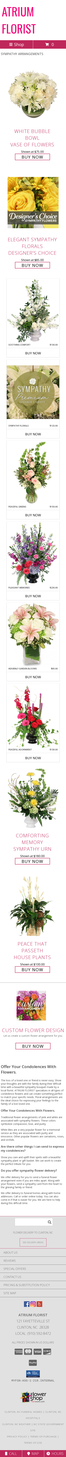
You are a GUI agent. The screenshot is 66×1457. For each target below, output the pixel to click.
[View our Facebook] (27, 1306)
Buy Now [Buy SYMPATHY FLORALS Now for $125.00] (33, 434)
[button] (33, 1373)
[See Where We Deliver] (33, 1242)
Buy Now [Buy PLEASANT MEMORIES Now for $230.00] (33, 596)
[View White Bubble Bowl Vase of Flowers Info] (33, 94)
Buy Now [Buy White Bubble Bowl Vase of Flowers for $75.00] (32, 157)
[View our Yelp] (39, 1306)
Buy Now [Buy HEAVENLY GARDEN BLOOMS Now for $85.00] (33, 677)
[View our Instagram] (33, 1306)
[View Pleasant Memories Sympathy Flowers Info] (33, 554)
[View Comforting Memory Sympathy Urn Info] (33, 798)
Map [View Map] (33, 1453)
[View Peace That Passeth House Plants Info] (33, 907)
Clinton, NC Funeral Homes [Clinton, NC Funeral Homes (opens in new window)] (24, 1411)
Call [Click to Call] (11, 1453)
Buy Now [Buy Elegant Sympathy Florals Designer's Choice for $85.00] (32, 265)
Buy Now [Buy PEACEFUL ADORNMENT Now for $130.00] (33, 758)
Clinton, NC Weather (16, 1424)
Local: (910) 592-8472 (33, 1333)
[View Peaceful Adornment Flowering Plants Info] (33, 716)
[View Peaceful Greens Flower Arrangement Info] (33, 473)
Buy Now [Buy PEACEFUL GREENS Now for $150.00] (33, 515)
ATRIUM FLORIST (19, 20)
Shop (16, 44)
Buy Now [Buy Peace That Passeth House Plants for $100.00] (32, 969)
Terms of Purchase (43, 1436)
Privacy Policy (17, 1436)
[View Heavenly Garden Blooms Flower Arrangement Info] (33, 635)
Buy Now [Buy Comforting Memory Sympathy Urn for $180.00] (32, 861)
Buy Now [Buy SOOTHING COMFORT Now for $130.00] (33, 353)
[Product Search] (34, 1222)
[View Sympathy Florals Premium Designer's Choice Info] (33, 392)
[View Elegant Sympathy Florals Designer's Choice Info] (33, 202)
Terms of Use (33, 1442)
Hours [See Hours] (55, 1453)
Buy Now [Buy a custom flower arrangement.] (33, 1046)
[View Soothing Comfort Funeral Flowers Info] (33, 311)
